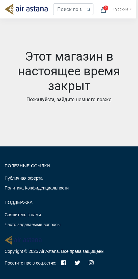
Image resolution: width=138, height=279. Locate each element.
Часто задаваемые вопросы (33, 224)
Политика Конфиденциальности (37, 187)
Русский (121, 9)
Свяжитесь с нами (23, 214)
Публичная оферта (24, 178)
